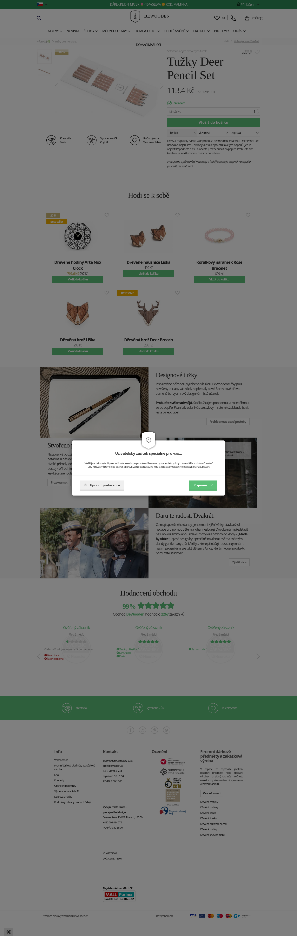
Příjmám (203, 485)
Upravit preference (102, 485)
